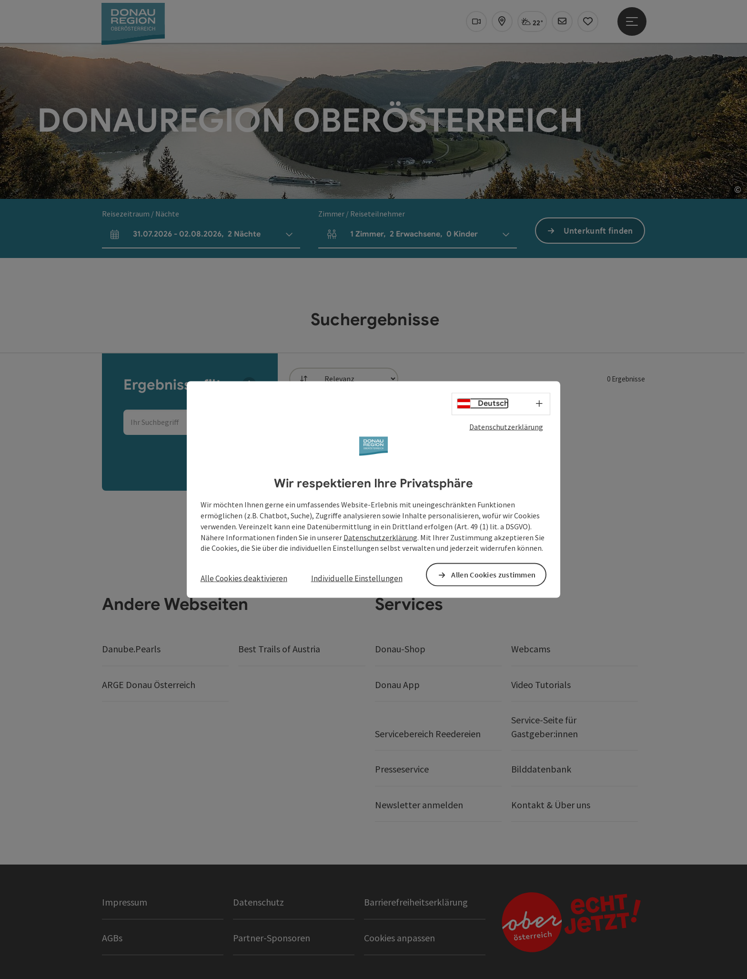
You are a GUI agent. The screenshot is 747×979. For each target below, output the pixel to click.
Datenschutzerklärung (506, 426)
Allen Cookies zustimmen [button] (493, 574)
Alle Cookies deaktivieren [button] (244, 578)
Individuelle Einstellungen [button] (357, 578)
